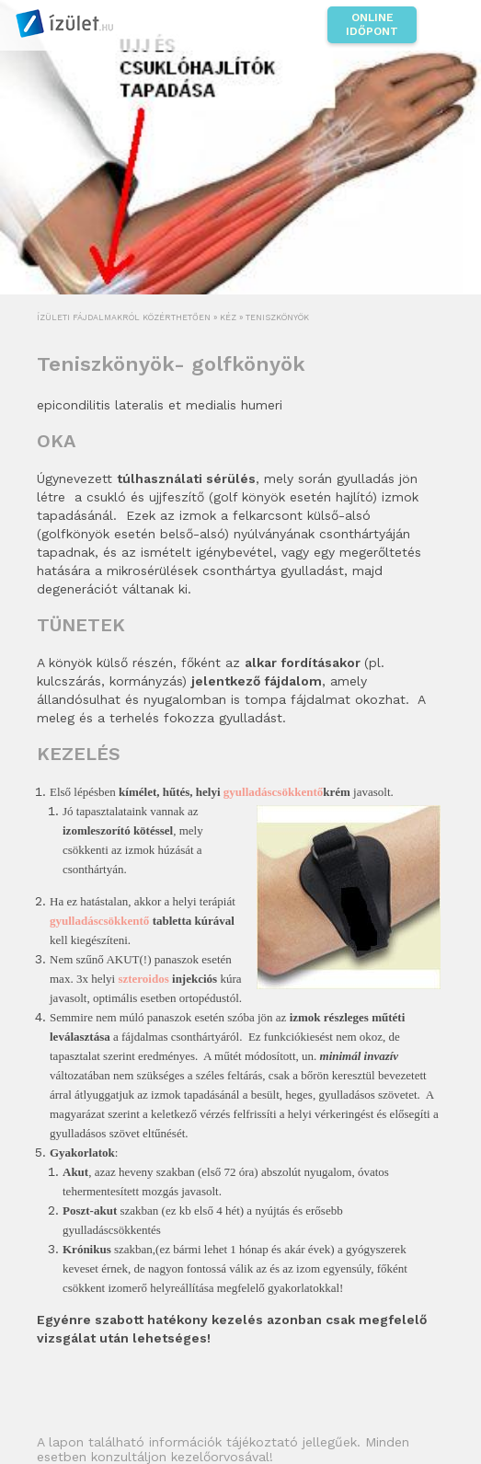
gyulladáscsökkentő (273, 792)
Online (372, 25)
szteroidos (143, 979)
